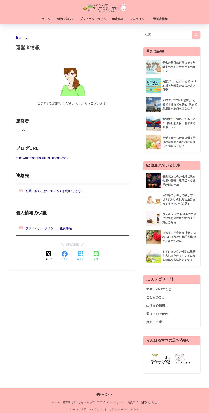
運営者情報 (160, 19)
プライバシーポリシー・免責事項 (102, 19)
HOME (104, 394)
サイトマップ (86, 402)
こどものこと (155, 297)
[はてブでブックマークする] (80, 256)
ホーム (45, 19)
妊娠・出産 (154, 322)
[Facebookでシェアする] (64, 256)
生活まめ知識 (155, 305)
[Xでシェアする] (49, 256)
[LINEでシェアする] (96, 256)
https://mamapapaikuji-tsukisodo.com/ (42, 158)
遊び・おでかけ (157, 314)
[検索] (196, 35)
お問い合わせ (65, 19)
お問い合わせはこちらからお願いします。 (55, 191)
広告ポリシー (138, 19)
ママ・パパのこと (158, 289)
